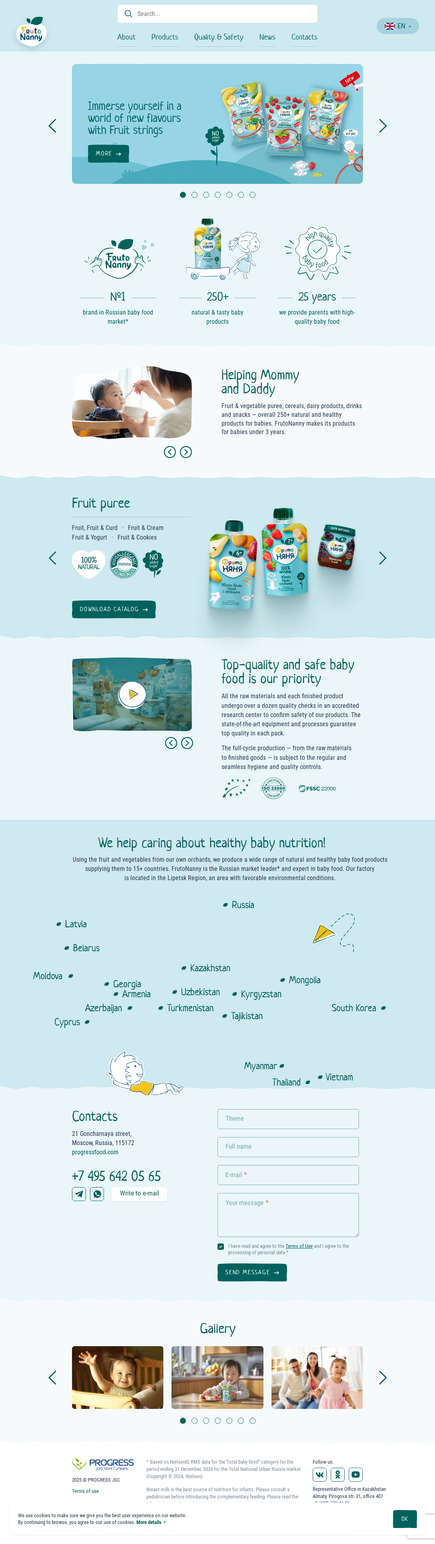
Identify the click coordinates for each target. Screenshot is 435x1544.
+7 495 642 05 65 (116, 1176)
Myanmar (260, 1066)
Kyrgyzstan (261, 994)
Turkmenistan (190, 1008)
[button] (171, 743)
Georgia (127, 984)
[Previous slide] (170, 452)
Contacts (304, 37)
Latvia (76, 924)
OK (405, 1518)
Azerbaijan (103, 1008)
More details (149, 1522)
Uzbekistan (200, 992)
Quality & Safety (218, 37)
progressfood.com (95, 1152)
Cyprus (67, 1022)
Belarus (86, 948)
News (267, 37)
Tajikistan (247, 1016)
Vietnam (339, 1077)
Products (165, 37)
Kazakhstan (210, 968)
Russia (243, 905)
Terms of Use (299, 1246)
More (104, 153)
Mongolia (305, 980)
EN (395, 26)
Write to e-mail (139, 1193)
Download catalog (109, 609)
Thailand (286, 1082)
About (127, 37)
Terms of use (85, 1491)
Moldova (47, 976)
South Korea (354, 1008)
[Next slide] (186, 452)
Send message (247, 1272)
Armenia (136, 994)
